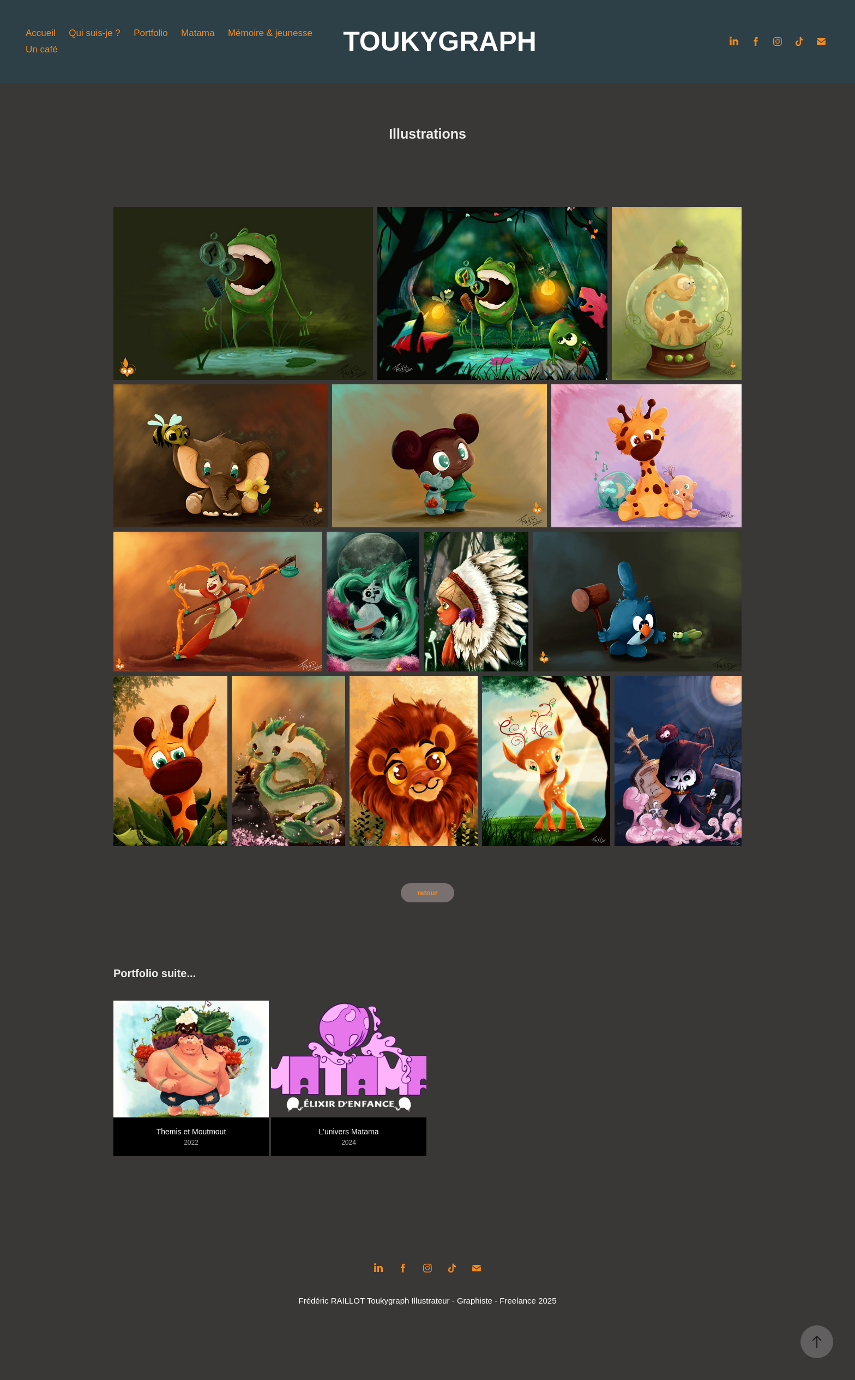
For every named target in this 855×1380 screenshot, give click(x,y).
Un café (42, 49)
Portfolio (150, 33)
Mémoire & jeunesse (270, 33)
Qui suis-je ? (94, 33)
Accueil (41, 33)
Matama (197, 33)
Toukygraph (388, 1300)
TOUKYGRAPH (440, 41)
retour (427, 893)
